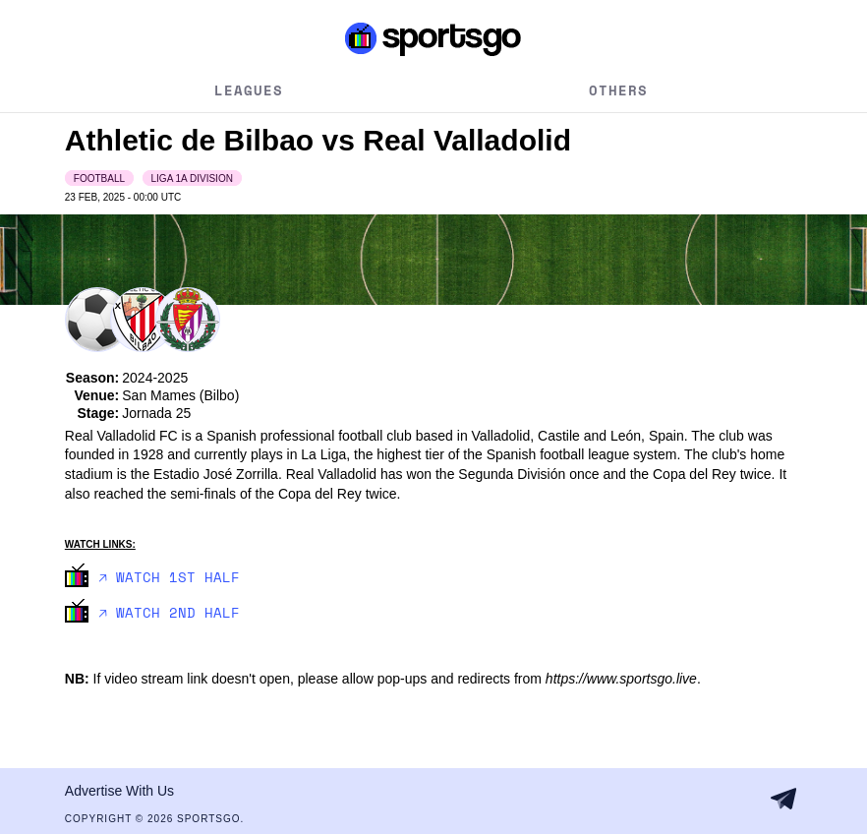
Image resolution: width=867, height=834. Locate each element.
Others (618, 90)
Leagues (248, 90)
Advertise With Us (119, 791)
